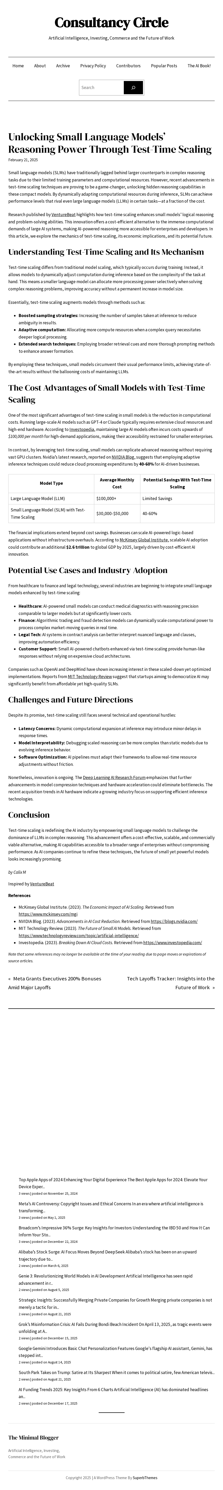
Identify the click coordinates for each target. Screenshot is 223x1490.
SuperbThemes (145, 1477)
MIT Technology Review (90, 676)
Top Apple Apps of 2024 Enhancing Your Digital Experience (73, 1180)
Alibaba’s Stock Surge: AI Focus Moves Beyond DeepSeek (72, 1252)
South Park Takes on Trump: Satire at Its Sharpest (65, 1372)
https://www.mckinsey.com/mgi (48, 914)
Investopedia (81, 429)
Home (18, 66)
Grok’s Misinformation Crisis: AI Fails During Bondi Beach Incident (78, 1324)
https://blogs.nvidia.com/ (174, 921)
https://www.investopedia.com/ (172, 942)
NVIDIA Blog (123, 457)
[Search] (133, 87)
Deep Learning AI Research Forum (114, 777)
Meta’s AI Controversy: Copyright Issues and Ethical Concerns (75, 1204)
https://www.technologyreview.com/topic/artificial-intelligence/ (79, 935)
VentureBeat (64, 214)
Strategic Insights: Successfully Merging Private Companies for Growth (84, 1300)
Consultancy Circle (111, 22)
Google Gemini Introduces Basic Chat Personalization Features (76, 1348)
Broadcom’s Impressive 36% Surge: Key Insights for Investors (75, 1228)
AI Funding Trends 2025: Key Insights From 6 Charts (66, 1389)
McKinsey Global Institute (144, 540)
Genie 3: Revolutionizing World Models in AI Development (72, 1276)
